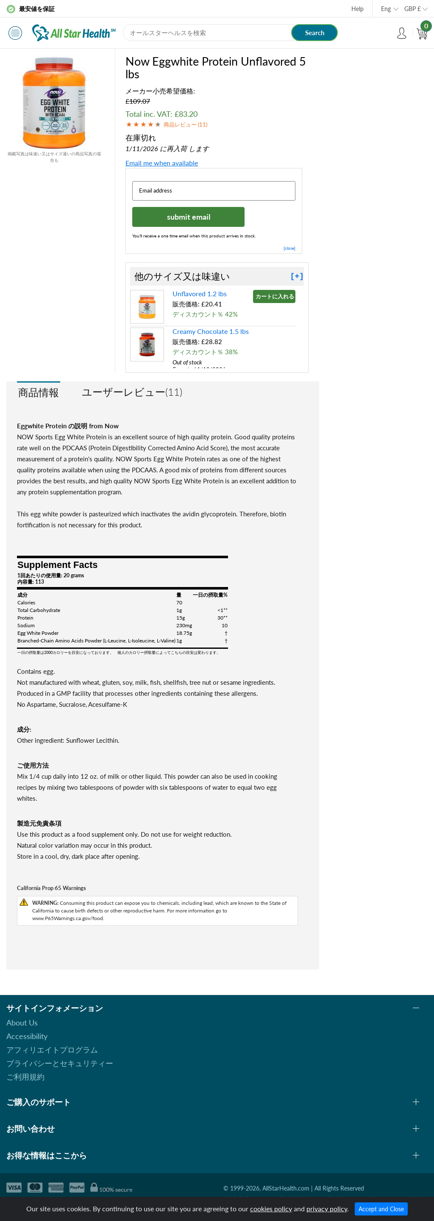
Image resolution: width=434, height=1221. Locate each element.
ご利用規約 (25, 1076)
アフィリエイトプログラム (52, 1049)
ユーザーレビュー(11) (132, 392)
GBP (412, 8)
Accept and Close (381, 1209)
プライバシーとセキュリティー (59, 1063)
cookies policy (271, 1208)
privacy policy (326, 1208)
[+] (297, 276)
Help (357, 8)
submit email (188, 216)
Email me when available (161, 163)
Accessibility (26, 1036)
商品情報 (38, 392)
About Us (22, 1022)
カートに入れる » (275, 296)
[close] (289, 248)
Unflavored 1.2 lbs (199, 293)
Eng (386, 8)
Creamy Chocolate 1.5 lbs (210, 331)
